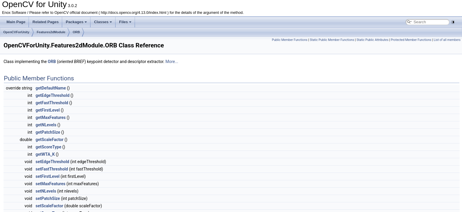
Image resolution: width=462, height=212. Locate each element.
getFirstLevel (48, 110)
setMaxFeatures (50, 183)
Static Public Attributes (372, 40)
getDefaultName (51, 88)
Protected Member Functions (411, 40)
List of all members (447, 40)
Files (125, 22)
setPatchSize (48, 198)
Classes (103, 22)
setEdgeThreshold (52, 161)
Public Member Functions (290, 40)
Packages (76, 22)
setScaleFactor (49, 205)
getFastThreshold (52, 102)
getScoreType (48, 147)
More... (171, 61)
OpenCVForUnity (16, 32)
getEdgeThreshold (53, 95)
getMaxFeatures (51, 117)
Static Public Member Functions (332, 40)
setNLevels (46, 191)
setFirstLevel (48, 176)
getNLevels (46, 124)
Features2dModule (51, 32)
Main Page (15, 22)
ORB (76, 32)
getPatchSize (48, 132)
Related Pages (45, 22)
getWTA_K (45, 154)
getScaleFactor (50, 139)
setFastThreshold (52, 169)
